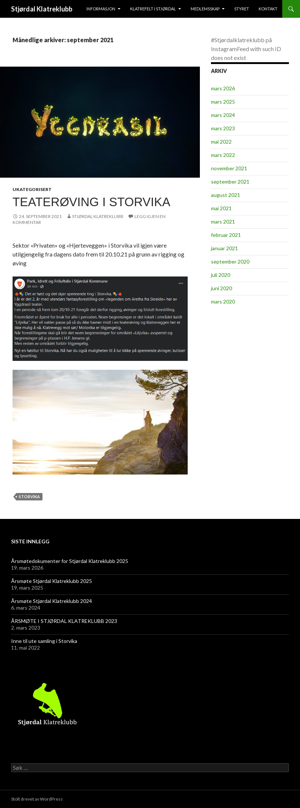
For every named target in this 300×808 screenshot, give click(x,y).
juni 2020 (221, 288)
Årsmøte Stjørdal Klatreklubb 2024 (51, 601)
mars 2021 (223, 221)
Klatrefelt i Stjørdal (153, 8)
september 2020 (230, 261)
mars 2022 (223, 155)
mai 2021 (221, 208)
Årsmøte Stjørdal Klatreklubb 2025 (51, 581)
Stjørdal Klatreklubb (41, 9)
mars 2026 (223, 88)
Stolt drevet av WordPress (37, 799)
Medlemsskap (205, 8)
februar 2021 (226, 235)
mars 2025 (223, 101)
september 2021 (230, 181)
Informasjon (100, 8)
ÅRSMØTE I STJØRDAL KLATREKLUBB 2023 (64, 621)
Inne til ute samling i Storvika (44, 641)
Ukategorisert (32, 189)
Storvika (29, 496)
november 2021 (229, 168)
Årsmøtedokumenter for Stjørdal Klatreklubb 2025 (69, 561)
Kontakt (268, 8)
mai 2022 (221, 141)
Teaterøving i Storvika (91, 202)
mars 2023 (223, 128)
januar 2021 (224, 248)
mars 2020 (223, 301)
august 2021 (225, 195)
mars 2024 (223, 115)
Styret (241, 8)
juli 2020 (220, 275)
